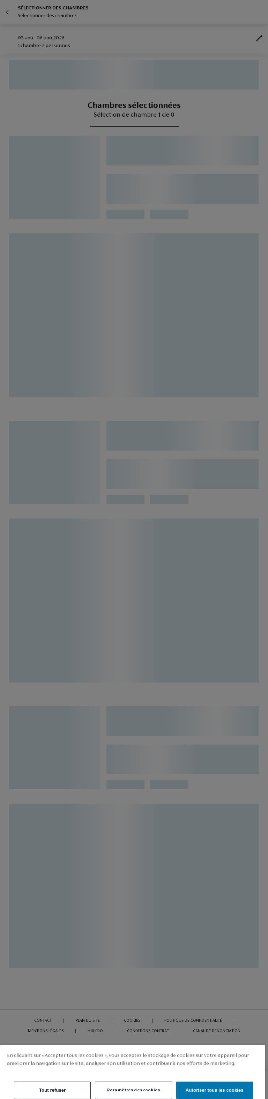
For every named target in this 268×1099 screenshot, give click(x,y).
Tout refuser (52, 1090)
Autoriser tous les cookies (215, 1090)
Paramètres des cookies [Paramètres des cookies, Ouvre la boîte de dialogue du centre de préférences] (133, 1090)
